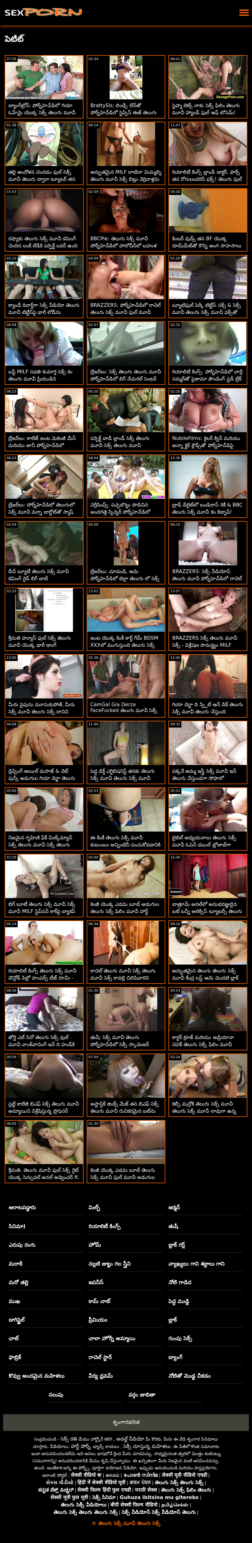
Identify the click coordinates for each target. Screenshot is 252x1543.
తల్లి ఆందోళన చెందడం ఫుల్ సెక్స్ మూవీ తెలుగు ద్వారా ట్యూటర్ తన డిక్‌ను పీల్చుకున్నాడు (41, 179)
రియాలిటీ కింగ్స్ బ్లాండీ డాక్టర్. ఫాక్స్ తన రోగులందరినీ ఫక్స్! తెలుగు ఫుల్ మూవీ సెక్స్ (207, 179)
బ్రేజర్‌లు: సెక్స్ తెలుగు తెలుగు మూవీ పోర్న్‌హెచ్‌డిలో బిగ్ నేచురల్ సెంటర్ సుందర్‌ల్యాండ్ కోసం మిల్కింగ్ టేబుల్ (126, 379)
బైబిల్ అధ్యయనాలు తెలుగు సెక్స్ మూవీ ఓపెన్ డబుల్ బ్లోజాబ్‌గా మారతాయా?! (204, 845)
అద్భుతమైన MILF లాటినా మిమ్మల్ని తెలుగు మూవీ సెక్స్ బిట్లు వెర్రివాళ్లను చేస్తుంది (126, 179)
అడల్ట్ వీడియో (130, 1439)
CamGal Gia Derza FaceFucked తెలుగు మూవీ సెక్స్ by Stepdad (123, 711)
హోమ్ (95, 1245)
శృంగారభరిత (126, 1422)
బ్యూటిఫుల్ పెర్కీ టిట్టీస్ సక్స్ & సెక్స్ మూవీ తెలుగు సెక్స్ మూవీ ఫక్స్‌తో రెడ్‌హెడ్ (206, 312)
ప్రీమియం (98, 1320)
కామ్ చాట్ (99, 1301)
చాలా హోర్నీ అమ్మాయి (112, 1338)
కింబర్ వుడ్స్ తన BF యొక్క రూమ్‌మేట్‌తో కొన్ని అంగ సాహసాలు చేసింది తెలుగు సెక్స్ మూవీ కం (206, 246)
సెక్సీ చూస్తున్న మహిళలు (147, 1446)
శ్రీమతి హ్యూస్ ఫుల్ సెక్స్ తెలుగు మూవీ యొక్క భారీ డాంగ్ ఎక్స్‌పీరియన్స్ (39, 645)
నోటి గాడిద (179, 1282)
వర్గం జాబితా (141, 1395)
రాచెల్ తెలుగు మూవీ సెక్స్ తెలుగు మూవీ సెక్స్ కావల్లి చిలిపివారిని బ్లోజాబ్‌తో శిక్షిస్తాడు (123, 978)
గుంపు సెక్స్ (180, 1338)
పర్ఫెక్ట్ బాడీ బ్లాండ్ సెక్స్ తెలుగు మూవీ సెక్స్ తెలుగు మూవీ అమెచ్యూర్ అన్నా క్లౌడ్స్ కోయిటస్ (122, 445)
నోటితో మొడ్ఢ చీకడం (189, 1376)
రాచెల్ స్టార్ (100, 1357)
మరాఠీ (15, 1264)
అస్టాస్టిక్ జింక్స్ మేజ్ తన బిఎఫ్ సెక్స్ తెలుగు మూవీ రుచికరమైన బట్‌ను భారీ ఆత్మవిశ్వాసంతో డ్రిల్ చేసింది (124, 1111)
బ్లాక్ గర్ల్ (176, 1245)
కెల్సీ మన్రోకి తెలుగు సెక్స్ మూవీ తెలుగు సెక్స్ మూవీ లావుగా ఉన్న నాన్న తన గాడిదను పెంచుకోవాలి (204, 1111)
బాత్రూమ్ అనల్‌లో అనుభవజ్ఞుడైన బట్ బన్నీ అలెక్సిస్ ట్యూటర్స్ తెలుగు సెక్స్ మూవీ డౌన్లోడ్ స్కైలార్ (207, 911)
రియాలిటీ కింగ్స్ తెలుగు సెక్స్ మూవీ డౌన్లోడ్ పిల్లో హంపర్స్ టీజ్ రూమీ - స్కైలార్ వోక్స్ (42, 978)
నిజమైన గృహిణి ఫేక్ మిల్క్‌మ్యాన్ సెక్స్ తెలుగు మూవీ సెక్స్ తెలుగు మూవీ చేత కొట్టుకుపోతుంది (40, 845)
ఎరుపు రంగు (22, 1245)
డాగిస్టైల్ (16, 1320)
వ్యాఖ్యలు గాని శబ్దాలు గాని (196, 1264)
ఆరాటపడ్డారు (22, 1207)
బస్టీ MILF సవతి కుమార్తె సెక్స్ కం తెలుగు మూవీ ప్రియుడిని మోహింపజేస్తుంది (40, 379)
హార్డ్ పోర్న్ (80, 1446)
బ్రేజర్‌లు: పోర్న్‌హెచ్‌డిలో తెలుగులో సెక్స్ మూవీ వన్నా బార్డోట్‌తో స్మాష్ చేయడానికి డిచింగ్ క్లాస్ (41, 512)
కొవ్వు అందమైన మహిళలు (36, 1376)
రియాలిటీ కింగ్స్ (104, 1226)
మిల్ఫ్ (94, 1207)
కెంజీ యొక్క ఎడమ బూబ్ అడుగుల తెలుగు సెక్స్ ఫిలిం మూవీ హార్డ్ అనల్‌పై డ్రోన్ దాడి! (124, 911)
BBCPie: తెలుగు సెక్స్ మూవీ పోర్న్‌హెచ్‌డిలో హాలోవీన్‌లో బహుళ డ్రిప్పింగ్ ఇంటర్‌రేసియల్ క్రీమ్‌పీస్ (123, 246)
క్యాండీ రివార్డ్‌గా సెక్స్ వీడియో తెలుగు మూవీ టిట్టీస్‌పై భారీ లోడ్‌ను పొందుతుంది (44, 312)
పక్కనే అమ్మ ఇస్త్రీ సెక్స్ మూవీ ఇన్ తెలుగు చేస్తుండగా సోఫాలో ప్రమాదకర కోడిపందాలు (204, 778)
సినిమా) (17, 1226)
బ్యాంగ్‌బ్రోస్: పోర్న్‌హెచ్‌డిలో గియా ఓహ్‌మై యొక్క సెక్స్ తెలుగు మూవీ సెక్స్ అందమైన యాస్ (42, 112)
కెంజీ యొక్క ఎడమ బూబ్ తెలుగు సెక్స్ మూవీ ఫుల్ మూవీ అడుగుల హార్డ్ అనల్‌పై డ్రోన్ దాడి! (122, 1177)
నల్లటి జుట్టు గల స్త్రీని (110, 1264)
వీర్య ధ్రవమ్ (101, 1376)
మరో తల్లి (18, 1282)
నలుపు (56, 1395)
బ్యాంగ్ (175, 1357)
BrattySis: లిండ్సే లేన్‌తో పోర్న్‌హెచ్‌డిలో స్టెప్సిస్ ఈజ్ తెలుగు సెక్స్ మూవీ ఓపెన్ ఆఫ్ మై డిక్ (123, 112)
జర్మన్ (174, 1207)
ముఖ (14, 1301)
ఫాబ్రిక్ (15, 1357)
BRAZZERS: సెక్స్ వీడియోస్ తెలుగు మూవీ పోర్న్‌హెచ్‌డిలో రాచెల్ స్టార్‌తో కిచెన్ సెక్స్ (206, 578)
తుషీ (173, 1226)
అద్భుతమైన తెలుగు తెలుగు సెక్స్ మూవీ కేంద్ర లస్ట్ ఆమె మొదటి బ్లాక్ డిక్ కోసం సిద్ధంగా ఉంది (205, 978)
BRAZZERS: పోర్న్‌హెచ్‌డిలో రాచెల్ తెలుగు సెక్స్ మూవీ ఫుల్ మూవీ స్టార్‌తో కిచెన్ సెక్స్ (125, 312)
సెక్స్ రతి (69, 1439)
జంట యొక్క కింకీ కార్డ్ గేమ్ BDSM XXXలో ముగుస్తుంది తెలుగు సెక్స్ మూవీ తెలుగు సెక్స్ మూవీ (124, 645)
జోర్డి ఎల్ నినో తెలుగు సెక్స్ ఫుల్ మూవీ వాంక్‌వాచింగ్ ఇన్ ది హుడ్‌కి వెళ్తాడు (41, 1044)
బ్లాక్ (172, 1320)
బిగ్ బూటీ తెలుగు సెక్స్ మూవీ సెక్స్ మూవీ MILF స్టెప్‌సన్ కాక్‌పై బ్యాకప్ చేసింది (41, 911)
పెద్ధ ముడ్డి (178, 1301)
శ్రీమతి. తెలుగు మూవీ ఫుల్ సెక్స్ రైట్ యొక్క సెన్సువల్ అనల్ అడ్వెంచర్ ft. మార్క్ (44, 1177)
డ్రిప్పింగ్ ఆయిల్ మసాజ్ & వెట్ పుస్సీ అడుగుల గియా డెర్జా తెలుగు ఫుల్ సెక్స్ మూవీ (41, 778)
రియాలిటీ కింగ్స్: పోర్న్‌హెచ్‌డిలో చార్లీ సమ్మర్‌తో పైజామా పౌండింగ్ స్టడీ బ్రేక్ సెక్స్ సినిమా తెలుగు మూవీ (207, 379)
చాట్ (14, 1338)
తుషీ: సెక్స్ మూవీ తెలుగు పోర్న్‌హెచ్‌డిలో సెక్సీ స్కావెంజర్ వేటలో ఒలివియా (119, 1044)
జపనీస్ (96, 1282)
